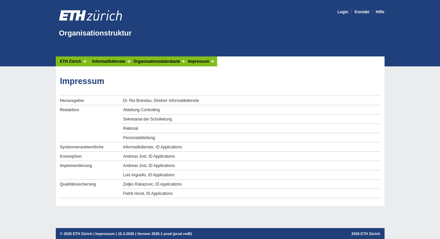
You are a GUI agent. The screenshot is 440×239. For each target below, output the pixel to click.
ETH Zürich (70, 61)
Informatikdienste (109, 61)
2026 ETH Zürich (78, 234)
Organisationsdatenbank (156, 61)
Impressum (198, 61)
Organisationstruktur (95, 33)
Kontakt (362, 12)
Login (342, 12)
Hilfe (380, 12)
